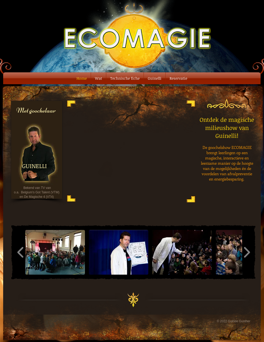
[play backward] (21, 252)
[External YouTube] (131, 150)
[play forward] (247, 252)
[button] (55, 252)
